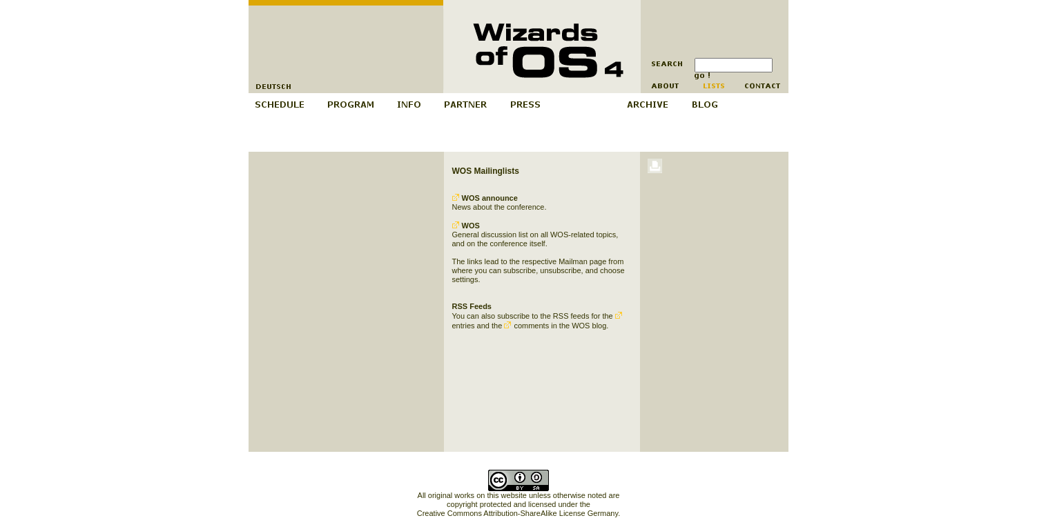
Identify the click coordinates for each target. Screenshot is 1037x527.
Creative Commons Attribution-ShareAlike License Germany (517, 513)
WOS (466, 225)
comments (526, 325)
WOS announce (485, 198)
